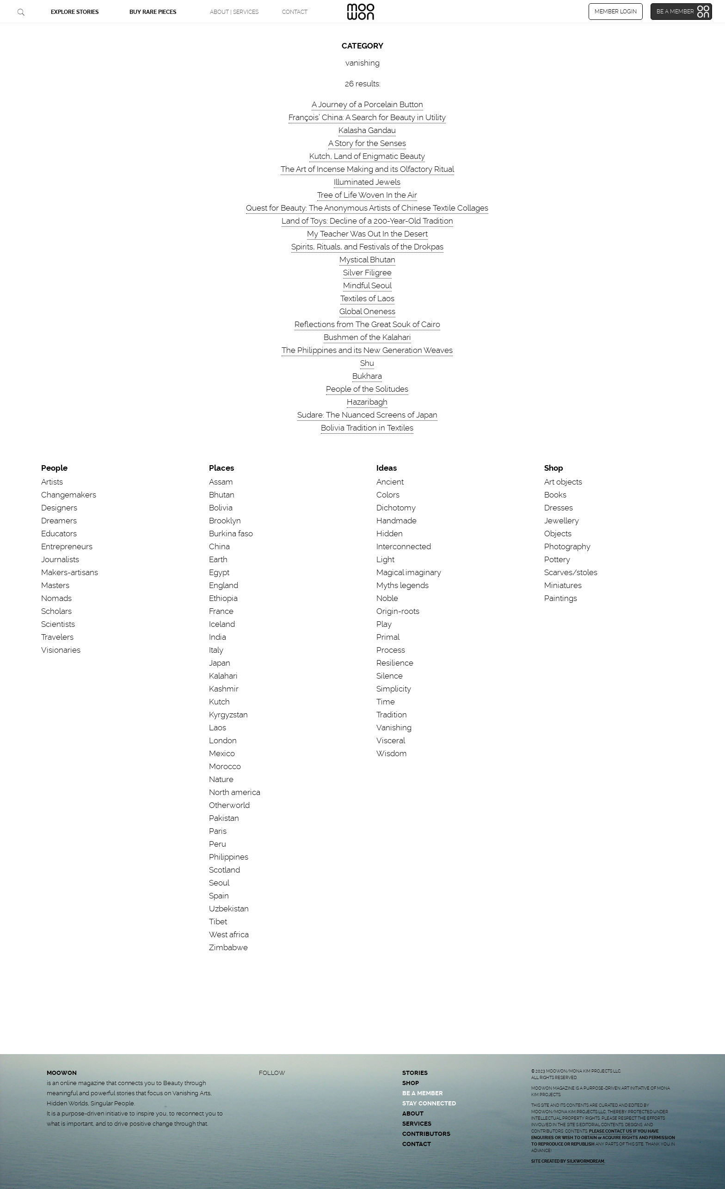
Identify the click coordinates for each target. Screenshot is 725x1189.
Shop (553, 468)
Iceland (222, 624)
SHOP (410, 1083)
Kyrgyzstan (228, 714)
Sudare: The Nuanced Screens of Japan (367, 414)
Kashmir (224, 688)
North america (234, 792)
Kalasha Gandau (367, 130)
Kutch (219, 701)
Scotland (224, 869)
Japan (219, 662)
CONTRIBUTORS (426, 1133)
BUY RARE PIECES (152, 12)
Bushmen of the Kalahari (367, 337)
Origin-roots (397, 611)
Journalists (60, 559)
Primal (387, 637)
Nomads (56, 598)
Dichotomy (396, 507)
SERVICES (416, 1123)
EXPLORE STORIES (74, 12)
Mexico (222, 753)
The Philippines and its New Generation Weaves (367, 350)
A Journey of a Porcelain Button (367, 104)
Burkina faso (231, 533)
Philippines (228, 856)
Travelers (57, 637)
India (217, 637)
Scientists (58, 624)
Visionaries (60, 650)
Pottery (557, 559)
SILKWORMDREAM (585, 1161)
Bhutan (221, 494)
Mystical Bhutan (367, 259)
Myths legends (402, 585)
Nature (221, 779)
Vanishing (394, 727)
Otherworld (229, 805)
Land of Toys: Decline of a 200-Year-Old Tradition (367, 220)
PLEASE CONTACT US (610, 1131)
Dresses (558, 507)
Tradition (391, 714)
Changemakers (68, 494)
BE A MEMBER (422, 1093)
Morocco (225, 766)
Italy (216, 650)
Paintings (560, 598)
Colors (387, 494)
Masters (55, 585)
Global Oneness (367, 311)
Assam (221, 481)
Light (385, 559)
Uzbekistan (229, 908)
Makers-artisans (69, 572)
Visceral (390, 740)
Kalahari (223, 675)
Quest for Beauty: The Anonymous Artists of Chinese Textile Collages (367, 207)
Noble (387, 598)
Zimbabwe (228, 947)
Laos (217, 727)
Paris (218, 831)
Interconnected (403, 546)
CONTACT (294, 12)
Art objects (563, 481)
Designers (59, 507)
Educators (59, 533)
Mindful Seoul (367, 285)
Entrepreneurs (66, 546)
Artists (52, 481)
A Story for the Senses (367, 143)
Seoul (219, 882)
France (221, 611)
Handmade (396, 520)
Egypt (219, 572)
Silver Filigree (367, 272)
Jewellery (561, 520)
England (223, 585)
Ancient (390, 481)
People (54, 468)
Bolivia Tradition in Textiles (367, 427)
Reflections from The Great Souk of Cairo (367, 324)
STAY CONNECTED (429, 1103)
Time (385, 701)
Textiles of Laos (367, 298)
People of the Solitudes (367, 389)
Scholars (56, 611)
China (219, 546)
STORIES (415, 1072)
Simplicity (393, 688)
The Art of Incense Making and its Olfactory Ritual (367, 169)
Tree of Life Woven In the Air (367, 195)
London (223, 740)
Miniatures (563, 585)
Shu (367, 363)
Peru (217, 844)
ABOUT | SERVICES (234, 12)
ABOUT (413, 1113)
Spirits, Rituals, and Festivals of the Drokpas (367, 246)
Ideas (386, 468)
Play (384, 624)
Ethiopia (223, 598)
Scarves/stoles (570, 572)
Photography (567, 546)
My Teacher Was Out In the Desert (367, 233)
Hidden (389, 533)
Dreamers (59, 520)
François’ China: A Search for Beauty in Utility (367, 117)
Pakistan (224, 818)
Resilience (394, 662)
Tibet (218, 921)
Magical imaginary (408, 572)
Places (221, 468)
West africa (229, 934)
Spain (219, 895)
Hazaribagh (367, 401)
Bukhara (367, 376)
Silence (389, 675)
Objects (557, 533)
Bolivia (221, 507)
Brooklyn (225, 520)
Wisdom (391, 753)
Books (555, 494)
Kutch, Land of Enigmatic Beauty (367, 156)
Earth (218, 559)
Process (390, 650)
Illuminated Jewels (367, 182)
